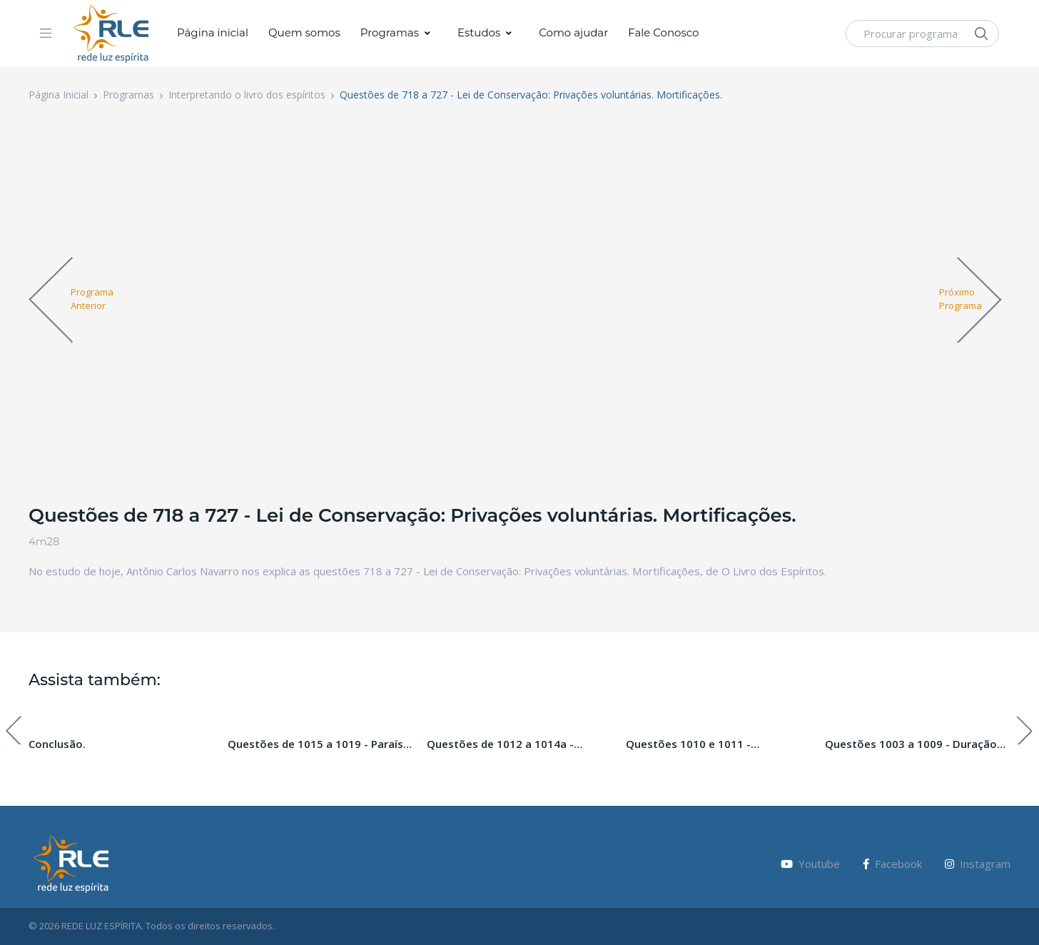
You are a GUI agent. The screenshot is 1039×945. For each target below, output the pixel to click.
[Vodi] (111, 33)
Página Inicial (58, 94)
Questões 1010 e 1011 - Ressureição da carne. (688, 744)
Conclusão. (57, 744)
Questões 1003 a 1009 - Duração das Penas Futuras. (911, 744)
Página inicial (212, 32)
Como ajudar (573, 32)
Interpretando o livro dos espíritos (246, 94)
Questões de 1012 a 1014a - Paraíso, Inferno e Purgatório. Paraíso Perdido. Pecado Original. (513, 744)
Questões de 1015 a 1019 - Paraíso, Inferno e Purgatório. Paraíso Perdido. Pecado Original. (320, 744)
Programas (389, 32)
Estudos (478, 32)
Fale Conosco (663, 32)
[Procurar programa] (922, 33)
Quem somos (304, 32)
